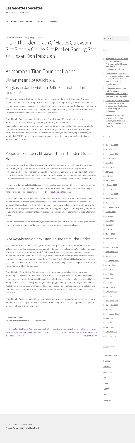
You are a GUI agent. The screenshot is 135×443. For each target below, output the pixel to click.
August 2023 (110, 265)
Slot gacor (107, 394)
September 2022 (112, 314)
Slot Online (11, 21)
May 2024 (109, 225)
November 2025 (111, 145)
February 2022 (111, 332)
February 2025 (111, 185)
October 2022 (110, 309)
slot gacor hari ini (110, 355)
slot (104, 378)
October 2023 (110, 256)
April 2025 (109, 176)
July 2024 (109, 216)
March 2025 (110, 180)
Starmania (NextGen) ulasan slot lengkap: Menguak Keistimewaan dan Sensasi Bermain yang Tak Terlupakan (117, 105)
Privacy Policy (12, 428)
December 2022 (111, 300)
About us (40, 21)
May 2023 (109, 278)
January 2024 (110, 243)
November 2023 (111, 251)
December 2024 (111, 194)
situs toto (107, 400)
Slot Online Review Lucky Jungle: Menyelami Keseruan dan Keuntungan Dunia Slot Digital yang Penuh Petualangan (117, 78)
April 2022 (109, 323)
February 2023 (111, 292)
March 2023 (110, 287)
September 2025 (112, 154)
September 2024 (112, 207)
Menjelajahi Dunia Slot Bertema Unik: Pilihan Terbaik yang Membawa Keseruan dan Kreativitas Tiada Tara (115, 120)
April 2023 (109, 283)
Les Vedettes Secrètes (24, 8)
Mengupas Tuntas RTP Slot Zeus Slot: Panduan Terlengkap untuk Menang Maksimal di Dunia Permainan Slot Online (116, 63)
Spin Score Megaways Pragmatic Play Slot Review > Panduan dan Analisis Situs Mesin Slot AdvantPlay (75, 332)
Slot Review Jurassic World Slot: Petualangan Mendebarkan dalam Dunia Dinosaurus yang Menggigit (116, 92)
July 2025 (109, 163)
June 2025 (109, 167)
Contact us (53, 21)
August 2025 (110, 158)
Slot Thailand (26, 21)
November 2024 (111, 198)
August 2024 (110, 211)
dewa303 (106, 361)
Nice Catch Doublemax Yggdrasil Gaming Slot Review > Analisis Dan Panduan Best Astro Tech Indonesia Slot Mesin (27, 332)
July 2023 (109, 269)
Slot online (107, 372)
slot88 (105, 383)
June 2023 (109, 274)
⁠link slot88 (59, 191)
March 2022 (110, 327)
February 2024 (111, 238)
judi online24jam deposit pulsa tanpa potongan (29, 320)
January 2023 (110, 296)
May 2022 (109, 318)
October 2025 (110, 149)
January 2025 (110, 189)
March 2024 (110, 234)
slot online (107, 366)
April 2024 (109, 229)
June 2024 (109, 220)
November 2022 (111, 305)
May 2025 (109, 171)
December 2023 (111, 247)
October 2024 (110, 203)
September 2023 (112, 260)
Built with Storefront (29, 428)
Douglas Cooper (36, 37)
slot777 (106, 389)
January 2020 (110, 336)
